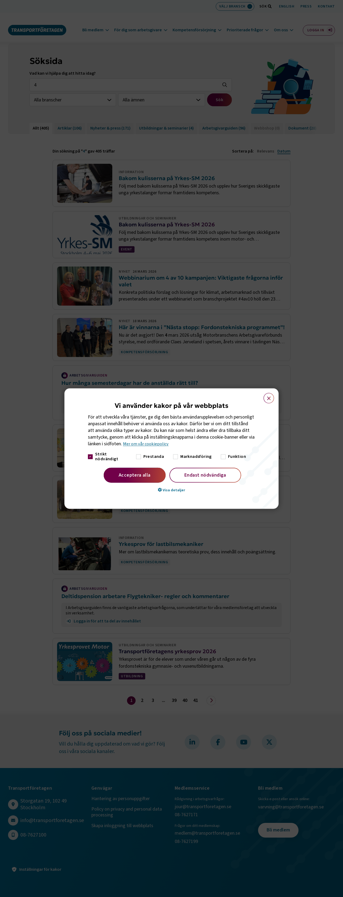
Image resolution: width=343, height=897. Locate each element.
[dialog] (171, 448)
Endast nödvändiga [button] (205, 475)
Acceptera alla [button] (135, 475)
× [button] (265, 396)
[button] (171, 489)
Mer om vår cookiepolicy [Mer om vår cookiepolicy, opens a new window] (147, 443)
